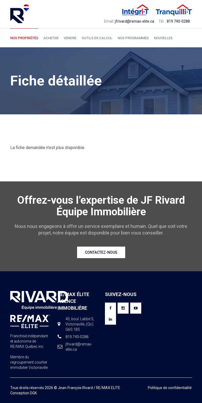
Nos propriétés (24, 38)
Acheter (50, 38)
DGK (33, 393)
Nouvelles (163, 38)
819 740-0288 (178, 21)
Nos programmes (133, 38)
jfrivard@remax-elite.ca (134, 21)
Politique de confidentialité (170, 388)
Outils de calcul (97, 38)
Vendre (70, 38)
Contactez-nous (101, 252)
